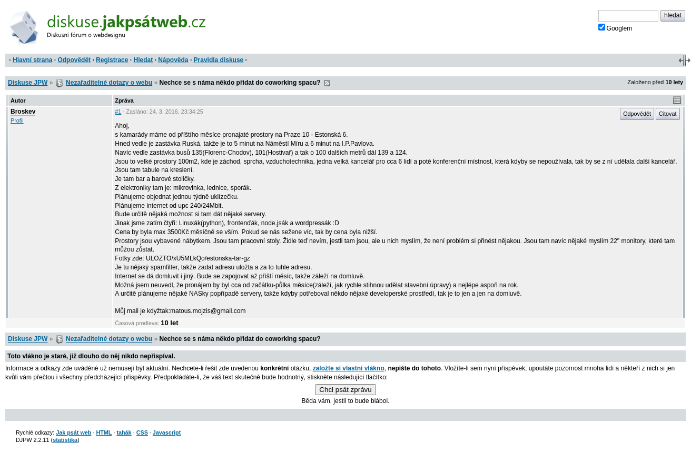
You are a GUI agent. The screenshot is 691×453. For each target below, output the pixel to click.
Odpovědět (74, 60)
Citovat (668, 113)
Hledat (143, 60)
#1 (118, 111)
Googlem (615, 28)
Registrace (112, 60)
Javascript (167, 432)
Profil (17, 120)
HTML (104, 432)
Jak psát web (73, 432)
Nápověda (173, 60)
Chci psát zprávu (345, 390)
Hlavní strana (32, 60)
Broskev (23, 111)
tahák (123, 432)
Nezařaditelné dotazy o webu (109, 82)
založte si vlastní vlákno (348, 368)
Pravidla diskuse (219, 60)
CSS (142, 432)
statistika (65, 440)
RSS (327, 83)
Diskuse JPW (27, 82)
